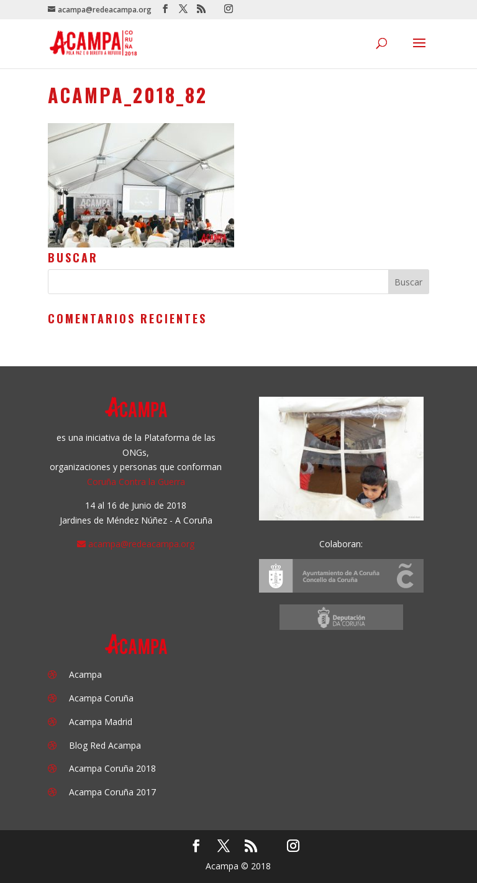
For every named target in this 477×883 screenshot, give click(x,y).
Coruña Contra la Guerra (136, 482)
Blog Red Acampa (105, 745)
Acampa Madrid (100, 722)
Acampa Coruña (101, 698)
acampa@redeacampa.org (141, 544)
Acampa (85, 674)
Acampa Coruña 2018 (112, 768)
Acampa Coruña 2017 (112, 792)
